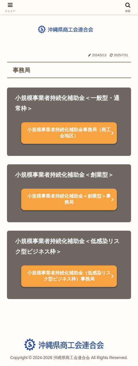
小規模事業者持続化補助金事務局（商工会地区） (69, 132)
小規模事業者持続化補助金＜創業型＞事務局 (69, 199)
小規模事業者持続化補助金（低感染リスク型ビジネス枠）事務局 (69, 275)
